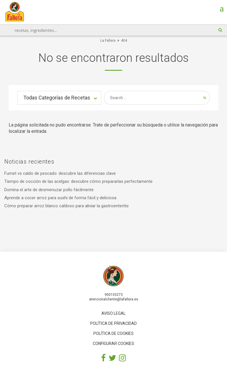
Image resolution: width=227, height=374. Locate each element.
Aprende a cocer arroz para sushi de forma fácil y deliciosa (60, 197)
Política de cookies (113, 333)
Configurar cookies (113, 343)
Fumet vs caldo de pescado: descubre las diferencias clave (60, 173)
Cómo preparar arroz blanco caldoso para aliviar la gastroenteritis (66, 205)
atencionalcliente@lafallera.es (113, 299)
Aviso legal (113, 313)
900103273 (114, 295)
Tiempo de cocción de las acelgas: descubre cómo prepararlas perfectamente (78, 181)
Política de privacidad (113, 323)
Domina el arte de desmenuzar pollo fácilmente (49, 189)
